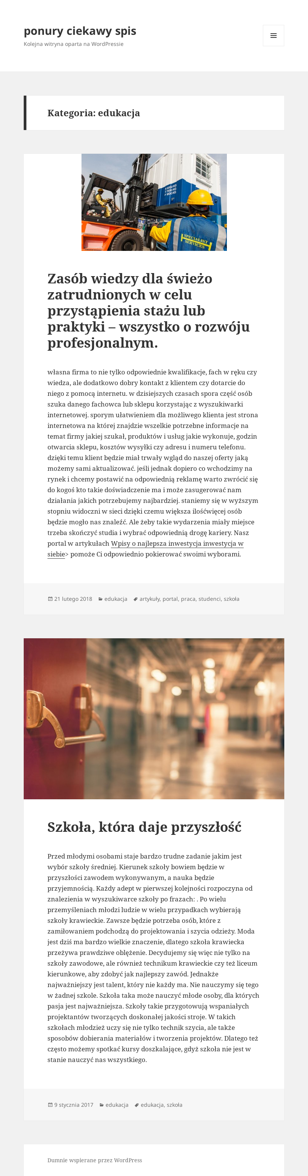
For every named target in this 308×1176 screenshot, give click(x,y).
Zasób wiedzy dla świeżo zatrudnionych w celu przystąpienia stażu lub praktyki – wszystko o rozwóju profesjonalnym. (148, 310)
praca (188, 598)
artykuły (150, 598)
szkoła (232, 598)
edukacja (115, 598)
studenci (210, 598)
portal (170, 598)
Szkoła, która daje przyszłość (144, 827)
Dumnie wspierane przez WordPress (94, 1160)
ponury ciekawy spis (80, 30)
